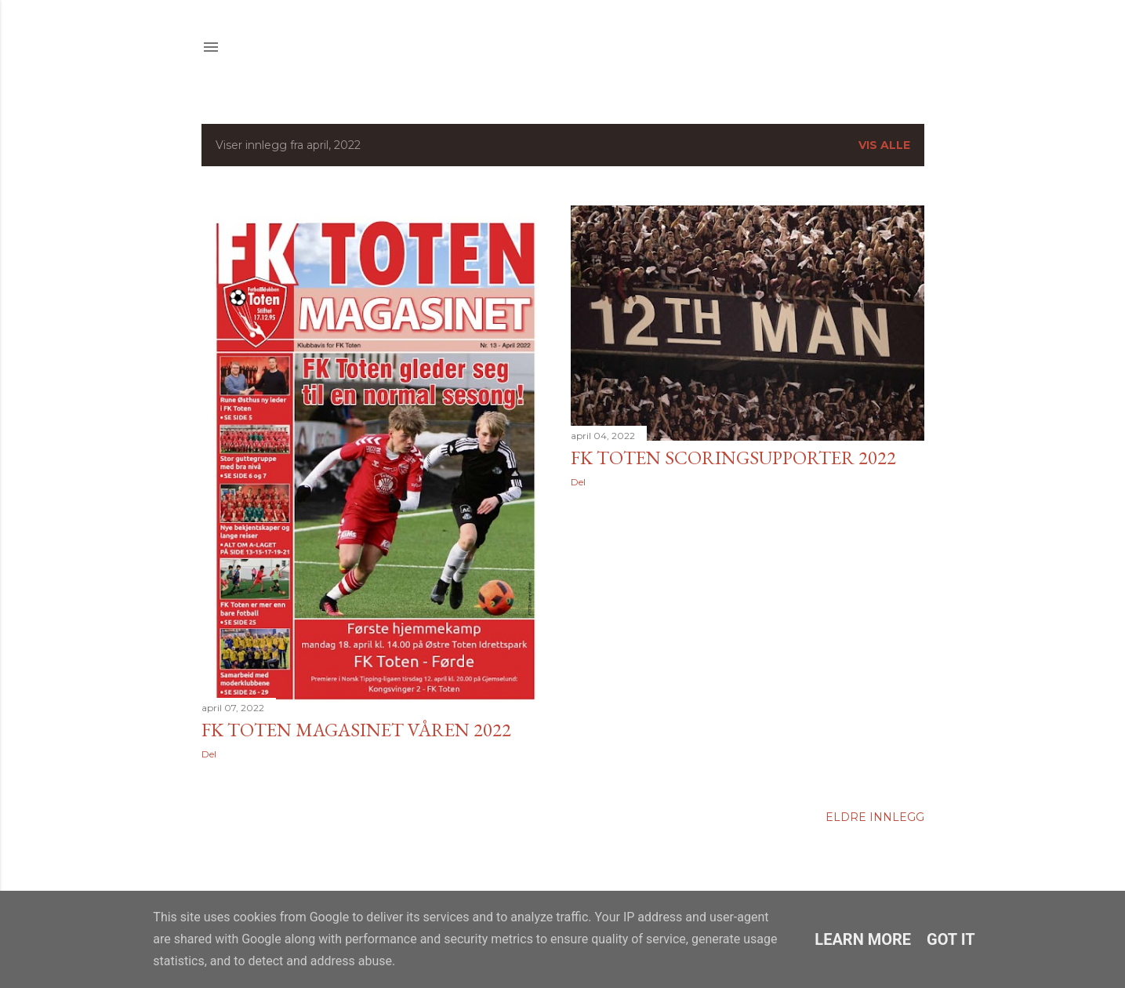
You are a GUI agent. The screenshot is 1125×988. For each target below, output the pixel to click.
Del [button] (208, 754)
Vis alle (884, 145)
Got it (951, 939)
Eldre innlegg (875, 817)
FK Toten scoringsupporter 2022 (733, 457)
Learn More (863, 939)
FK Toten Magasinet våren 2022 (356, 729)
